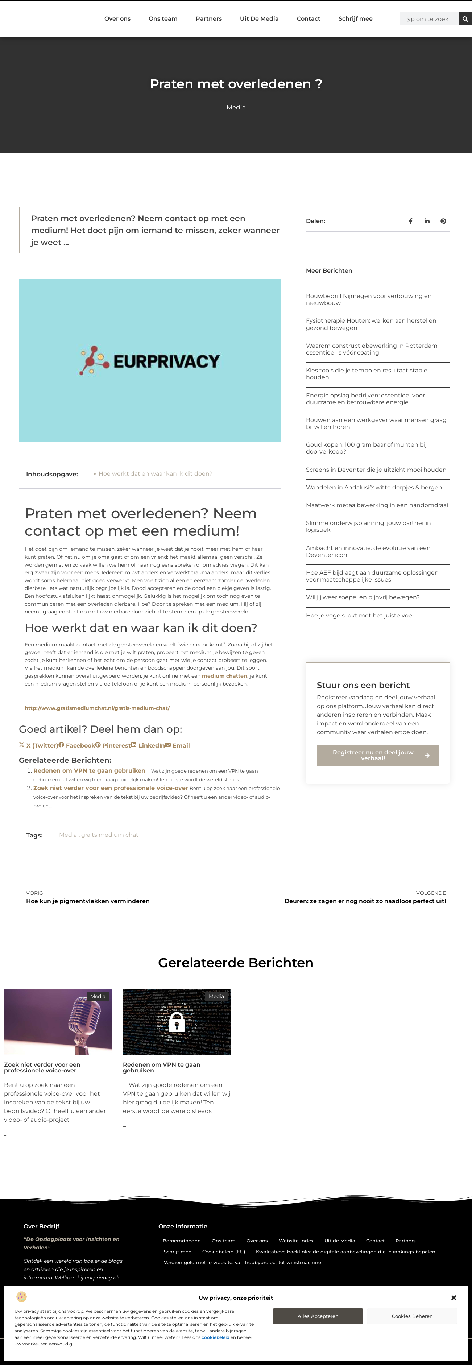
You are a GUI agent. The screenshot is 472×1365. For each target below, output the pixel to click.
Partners (209, 18)
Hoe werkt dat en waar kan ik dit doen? (155, 473)
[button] (453, 1298)
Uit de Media (339, 1241)
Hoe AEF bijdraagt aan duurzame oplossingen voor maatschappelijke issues (372, 576)
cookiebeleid (215, 1337)
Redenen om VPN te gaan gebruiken (89, 770)
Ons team (163, 18)
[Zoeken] (465, 18)
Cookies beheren (412, 1316)
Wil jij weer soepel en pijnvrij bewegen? (363, 597)
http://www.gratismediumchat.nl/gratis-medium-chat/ (97, 708)
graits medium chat (109, 834)
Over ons (117, 18)
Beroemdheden (182, 1241)
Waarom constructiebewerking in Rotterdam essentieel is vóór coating (372, 349)
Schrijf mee (356, 18)
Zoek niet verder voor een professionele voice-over (110, 788)
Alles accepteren (318, 1316)
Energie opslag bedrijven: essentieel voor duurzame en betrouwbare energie (365, 399)
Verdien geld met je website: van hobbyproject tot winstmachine (242, 1262)
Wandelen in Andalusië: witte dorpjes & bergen (374, 487)
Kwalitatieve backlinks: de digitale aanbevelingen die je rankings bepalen (345, 1251)
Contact (308, 18)
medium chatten (224, 676)
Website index (296, 1241)
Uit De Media (259, 18)
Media (236, 107)
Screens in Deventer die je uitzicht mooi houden (376, 469)
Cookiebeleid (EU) (223, 1251)
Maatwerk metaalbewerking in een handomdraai (377, 505)
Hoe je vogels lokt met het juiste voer (360, 615)
